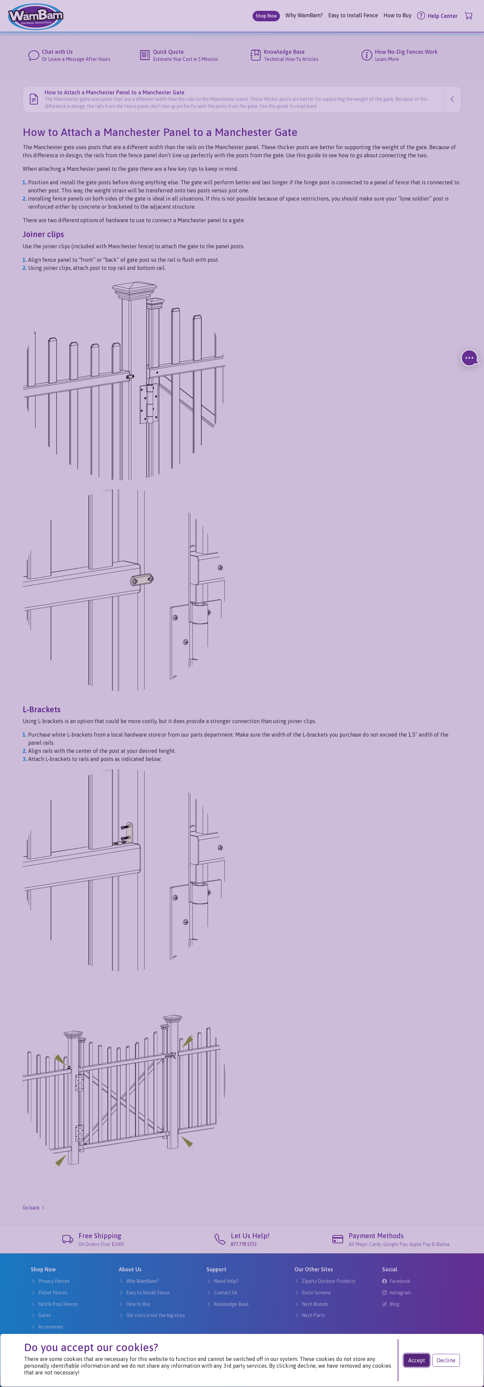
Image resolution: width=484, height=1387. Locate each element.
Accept (416, 1360)
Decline (446, 1360)
